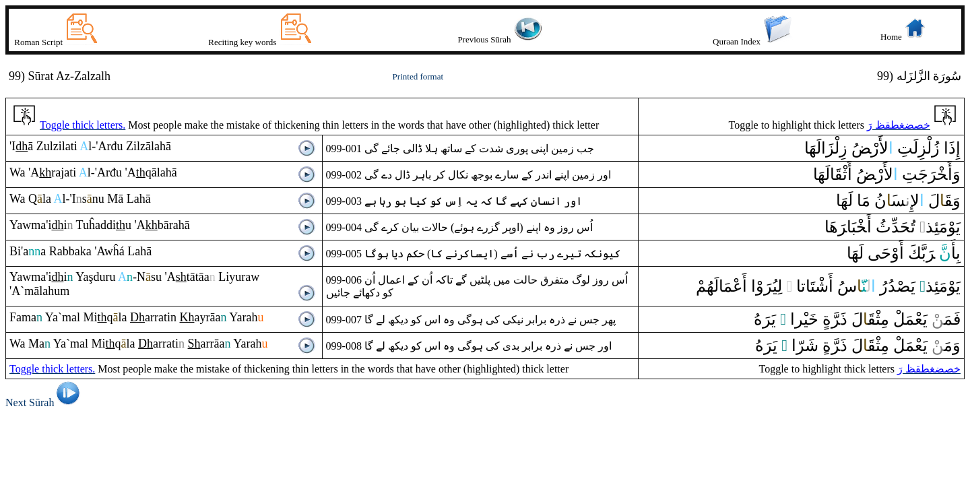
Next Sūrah (44, 402)
